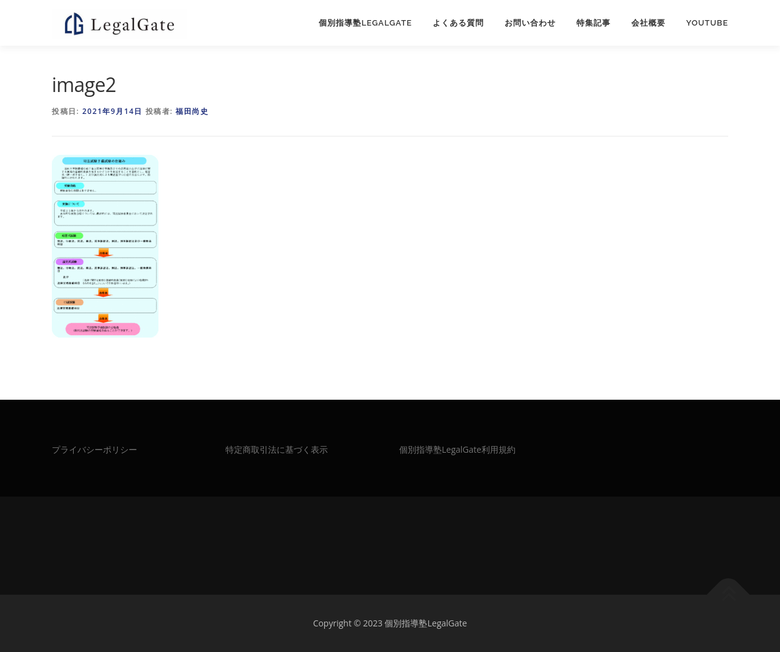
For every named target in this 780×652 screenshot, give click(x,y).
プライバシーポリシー (94, 449)
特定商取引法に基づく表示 (276, 449)
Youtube (707, 22)
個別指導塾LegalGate (365, 22)
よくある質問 (458, 22)
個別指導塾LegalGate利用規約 (457, 449)
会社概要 (648, 22)
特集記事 (593, 22)
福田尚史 (192, 111)
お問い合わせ (530, 22)
